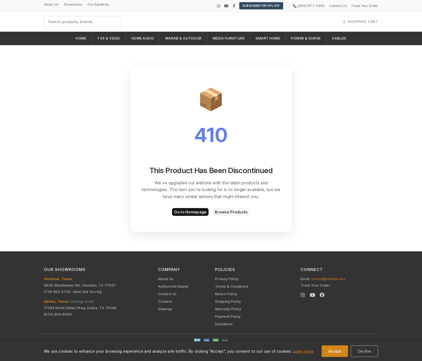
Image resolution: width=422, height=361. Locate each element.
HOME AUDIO (142, 38)
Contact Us (338, 6)
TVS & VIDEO (108, 38)
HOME (81, 38)
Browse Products (231, 212)
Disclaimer (224, 324)
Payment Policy (228, 316)
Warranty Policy (228, 309)
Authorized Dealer (173, 286)
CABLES (339, 38)
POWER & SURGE (306, 38)
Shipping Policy (228, 301)
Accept (334, 351)
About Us (51, 4)
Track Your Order (364, 6)
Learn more (303, 351)
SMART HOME (267, 38)
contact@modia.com (328, 279)
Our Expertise (98, 4)
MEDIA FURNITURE (229, 38)
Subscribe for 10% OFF (261, 5)
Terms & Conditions (232, 286)
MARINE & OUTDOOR (183, 38)
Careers (165, 301)
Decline (364, 351)
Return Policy (226, 294)
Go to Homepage (190, 212)
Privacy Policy (226, 279)
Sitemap (165, 309)
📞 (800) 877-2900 (309, 6)
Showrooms (73, 4)
